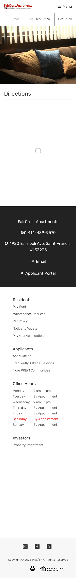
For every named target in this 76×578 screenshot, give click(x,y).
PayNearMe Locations (29, 336)
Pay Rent (19, 307)
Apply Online (22, 356)
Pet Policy (20, 321)
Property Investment (28, 445)
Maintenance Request (29, 314)
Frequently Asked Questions (33, 363)
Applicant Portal (40, 273)
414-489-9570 (42, 232)
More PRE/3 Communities (31, 370)
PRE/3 (36, 559)
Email (41, 261)
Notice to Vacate (25, 328)
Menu (67, 6)
